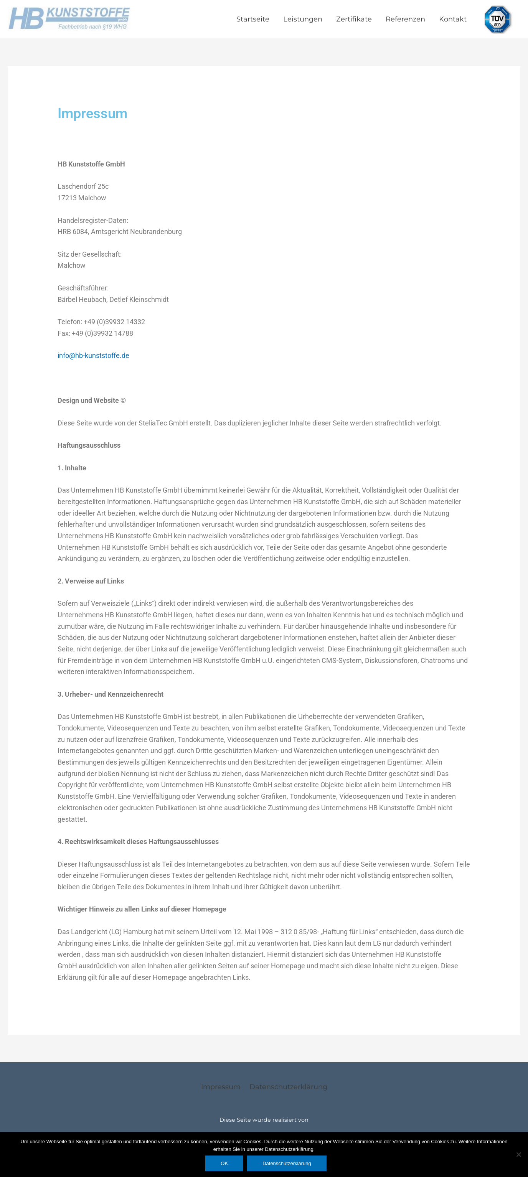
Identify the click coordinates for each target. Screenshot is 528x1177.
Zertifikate (354, 19)
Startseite (252, 19)
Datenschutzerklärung (288, 1087)
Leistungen (302, 19)
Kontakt (453, 19)
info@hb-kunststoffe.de (93, 355)
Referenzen (405, 19)
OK (224, 1163)
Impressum (221, 1087)
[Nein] (518, 1154)
